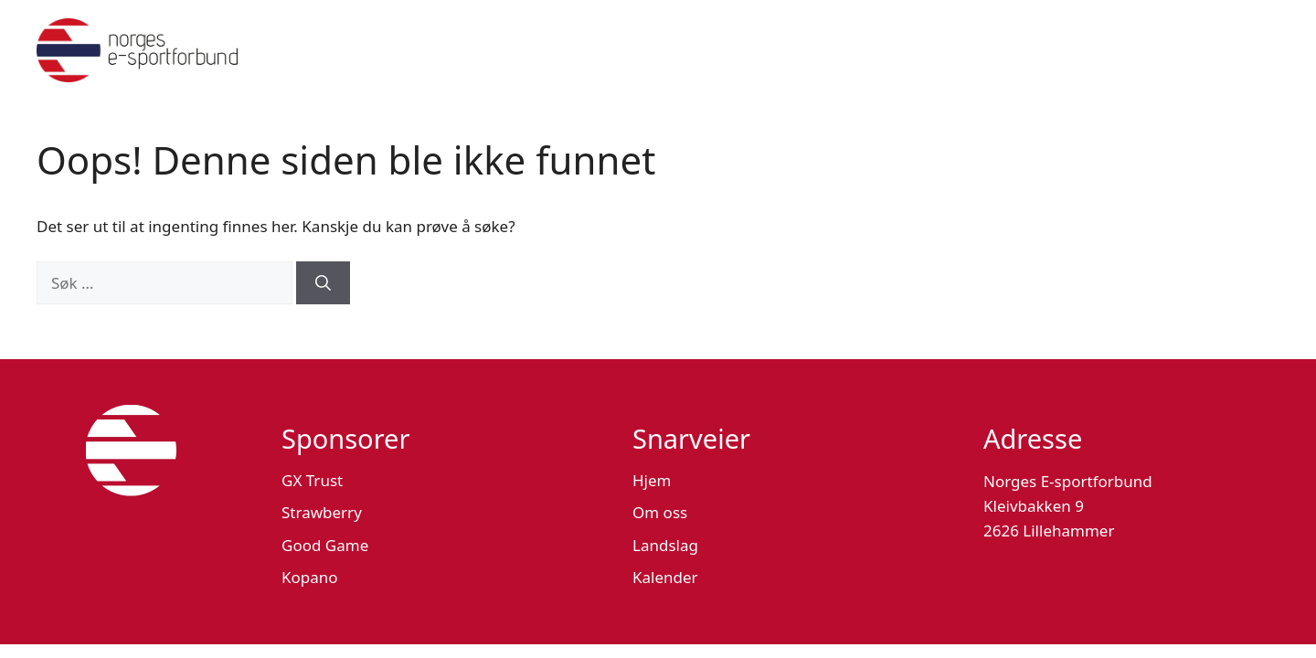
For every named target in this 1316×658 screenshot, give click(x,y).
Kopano (309, 577)
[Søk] (323, 283)
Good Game (324, 545)
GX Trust (312, 480)
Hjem (651, 480)
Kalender (665, 577)
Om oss (659, 512)
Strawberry (321, 512)
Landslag (665, 545)
